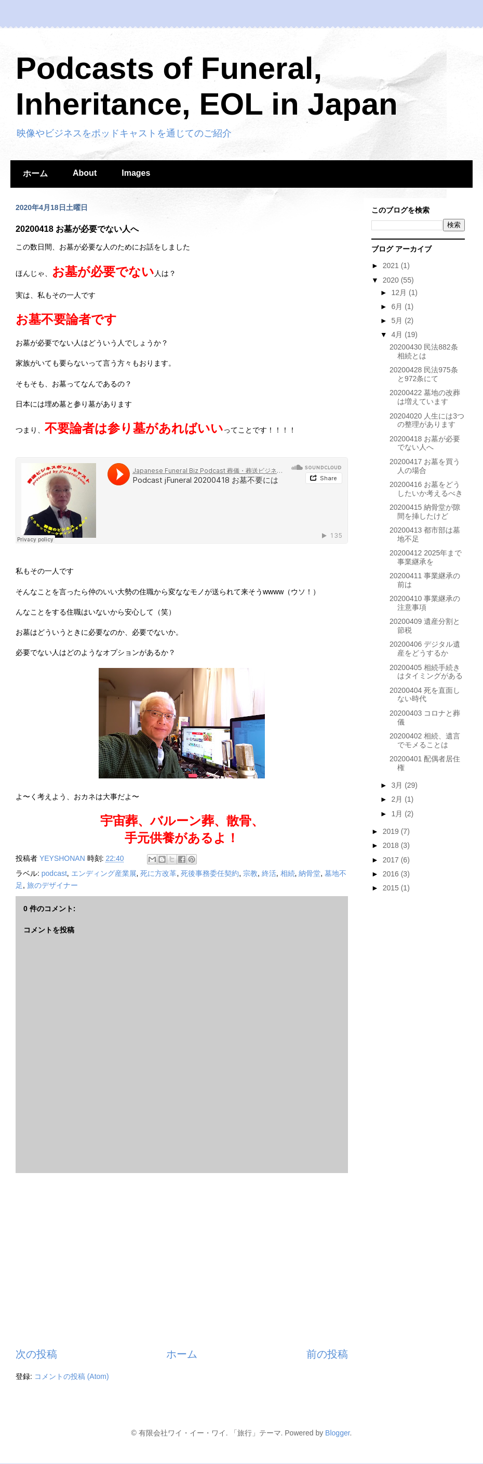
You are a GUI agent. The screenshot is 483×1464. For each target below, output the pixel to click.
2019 (392, 831)
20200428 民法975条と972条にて (424, 374)
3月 (398, 785)
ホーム (35, 173)
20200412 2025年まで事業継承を (426, 557)
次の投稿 (36, 1354)
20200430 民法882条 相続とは (424, 351)
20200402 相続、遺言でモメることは (425, 740)
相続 (287, 873)
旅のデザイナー (52, 885)
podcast (54, 873)
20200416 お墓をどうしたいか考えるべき (426, 488)
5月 (398, 320)
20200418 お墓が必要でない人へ (425, 443)
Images (136, 173)
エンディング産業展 (104, 873)
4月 (398, 334)
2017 (392, 860)
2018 (392, 845)
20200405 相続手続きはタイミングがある (426, 671)
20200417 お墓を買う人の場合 (425, 466)
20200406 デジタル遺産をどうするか (425, 648)
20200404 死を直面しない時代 (425, 694)
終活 (269, 873)
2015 (392, 888)
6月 (398, 306)
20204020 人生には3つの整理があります (427, 420)
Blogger (337, 1433)
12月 (399, 292)
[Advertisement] (182, 1260)
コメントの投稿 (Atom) (71, 1376)
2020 (392, 280)
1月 (398, 814)
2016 (392, 874)
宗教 (250, 873)
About (85, 173)
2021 (392, 265)
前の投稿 (327, 1354)
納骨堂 (309, 873)
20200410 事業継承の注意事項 (425, 602)
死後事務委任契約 (210, 873)
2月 (398, 799)
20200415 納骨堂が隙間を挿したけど (425, 511)
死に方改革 (158, 873)
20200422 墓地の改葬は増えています (425, 397)
